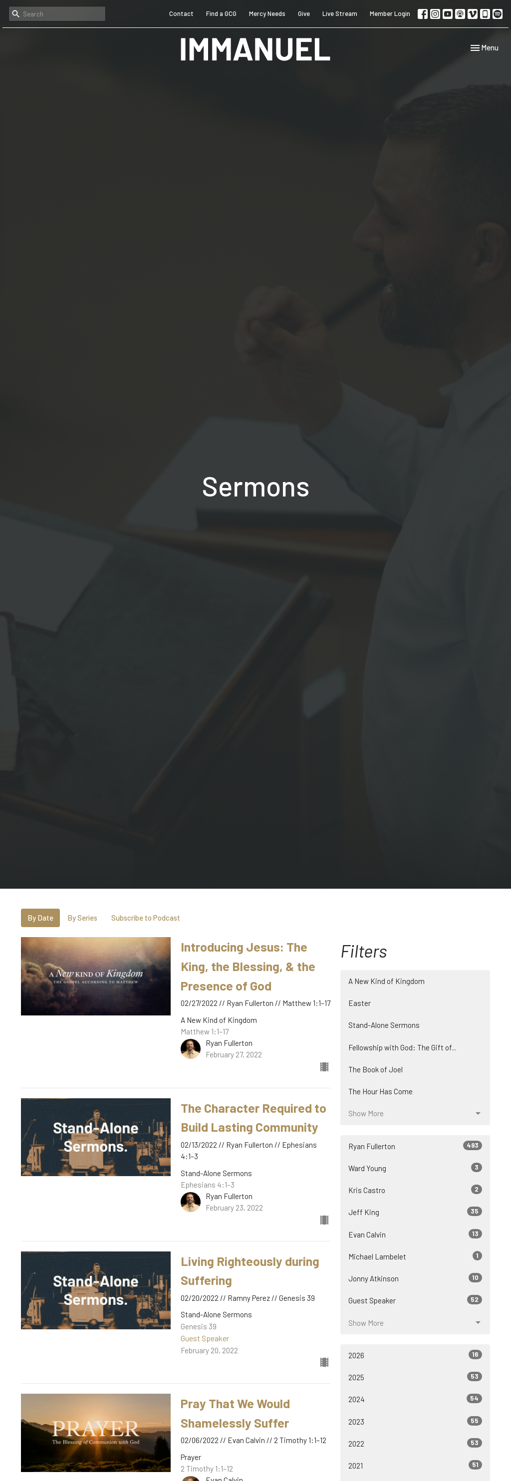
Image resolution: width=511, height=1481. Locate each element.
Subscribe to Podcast (145, 917)
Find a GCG (221, 13)
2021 (415, 1465)
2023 (415, 1421)
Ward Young (415, 1168)
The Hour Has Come (380, 1091)
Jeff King (415, 1212)
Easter (359, 1002)
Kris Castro (415, 1190)
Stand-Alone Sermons (384, 1024)
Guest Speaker (415, 1300)
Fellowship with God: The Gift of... (402, 1047)
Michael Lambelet (415, 1256)
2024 (415, 1399)
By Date (40, 917)
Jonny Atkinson (415, 1278)
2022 (415, 1443)
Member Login (390, 13)
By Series (82, 917)
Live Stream (339, 13)
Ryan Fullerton (415, 1146)
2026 (415, 1355)
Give (304, 13)
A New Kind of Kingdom (386, 981)
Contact (181, 13)
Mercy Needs (267, 13)
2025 (415, 1377)
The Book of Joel (375, 1069)
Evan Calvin (415, 1234)
